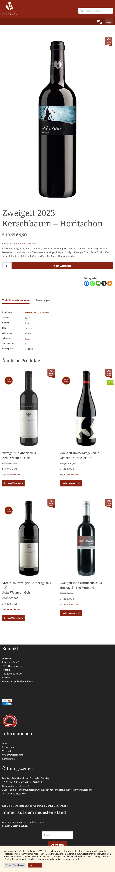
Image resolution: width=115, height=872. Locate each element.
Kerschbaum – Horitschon (37, 312)
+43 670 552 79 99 (12, 673)
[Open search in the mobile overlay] (95, 6)
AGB (4, 743)
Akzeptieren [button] (34, 865)
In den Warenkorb (62, 265)
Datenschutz (8, 758)
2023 (27, 338)
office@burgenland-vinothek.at (18, 681)
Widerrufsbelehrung (12, 754)
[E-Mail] (57, 835)
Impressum (8, 747)
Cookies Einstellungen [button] (15, 865)
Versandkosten (29, 243)
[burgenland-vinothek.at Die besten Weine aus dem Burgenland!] (9, 8)
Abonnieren (57, 844)
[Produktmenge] (6, 265)
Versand (6, 750)
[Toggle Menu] (108, 21)
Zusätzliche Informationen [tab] (15, 300)
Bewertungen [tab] (43, 300)
